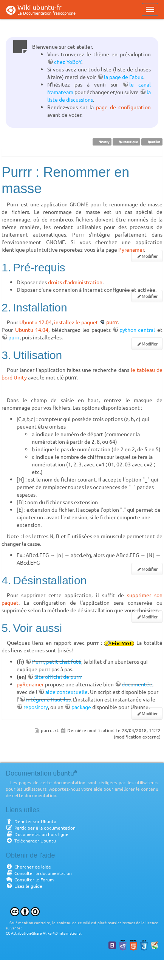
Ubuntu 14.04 (32, 329)
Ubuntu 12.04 (35, 322)
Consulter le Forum (30, 879)
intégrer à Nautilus (48, 699)
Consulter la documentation (39, 873)
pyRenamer (30, 684)
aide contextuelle (66, 691)
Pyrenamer (131, 249)
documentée (137, 684)
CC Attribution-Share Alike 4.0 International (44, 933)
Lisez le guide (24, 886)
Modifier (150, 256)
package (81, 706)
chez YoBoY (67, 61)
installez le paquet (76, 322)
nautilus (151, 141)
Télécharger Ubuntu (31, 841)
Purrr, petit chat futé (56, 661)
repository (35, 706)
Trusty (102, 141)
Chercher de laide (28, 867)
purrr (112, 322)
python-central (137, 329)
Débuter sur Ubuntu (31, 821)
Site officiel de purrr (58, 676)
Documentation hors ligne (37, 834)
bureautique (126, 141)
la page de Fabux (123, 76)
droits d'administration (75, 282)
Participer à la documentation (41, 828)
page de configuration (123, 107)
